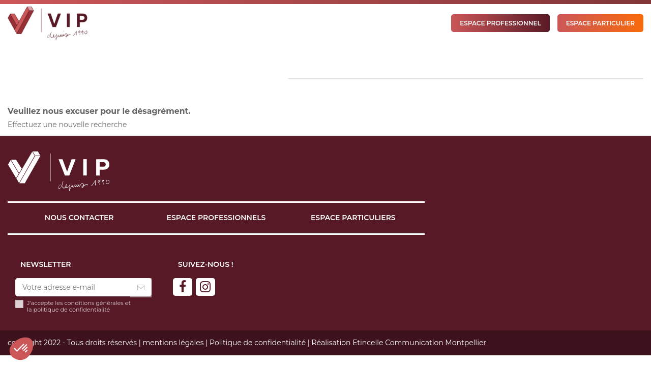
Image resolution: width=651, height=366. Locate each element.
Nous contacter (79, 217)
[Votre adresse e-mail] (72, 287)
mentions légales (172, 342)
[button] (21, 349)
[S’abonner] (141, 287)
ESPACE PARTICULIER (600, 23)
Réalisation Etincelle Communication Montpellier (399, 342)
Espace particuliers (353, 217)
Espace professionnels (216, 217)
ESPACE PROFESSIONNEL (500, 23)
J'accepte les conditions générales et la (79, 306)
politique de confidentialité (72, 309)
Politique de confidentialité (258, 342)
